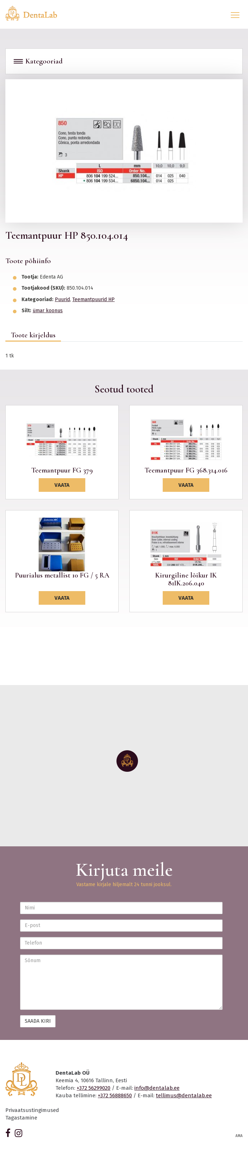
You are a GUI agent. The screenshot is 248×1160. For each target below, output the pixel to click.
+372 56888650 (115, 1095)
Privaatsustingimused (32, 1110)
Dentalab (35, 13)
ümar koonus (48, 311)
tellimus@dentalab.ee (184, 1095)
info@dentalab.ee (157, 1088)
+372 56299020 (93, 1088)
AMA (239, 1136)
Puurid (62, 299)
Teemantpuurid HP (93, 299)
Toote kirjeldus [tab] (33, 335)
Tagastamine (21, 1117)
